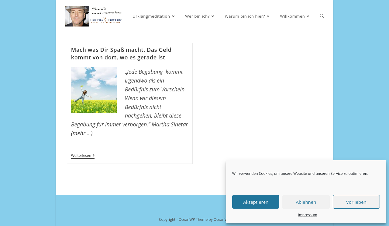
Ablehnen (306, 202)
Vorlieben (356, 202)
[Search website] (322, 16)
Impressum (307, 214)
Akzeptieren (255, 202)
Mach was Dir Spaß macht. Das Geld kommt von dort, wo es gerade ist (121, 53)
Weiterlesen (83, 156)
